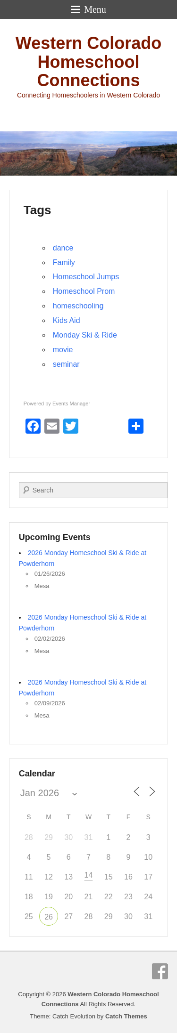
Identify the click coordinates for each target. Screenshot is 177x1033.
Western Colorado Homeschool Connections (88, 61)
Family (64, 262)
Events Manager (71, 403)
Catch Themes (126, 1016)
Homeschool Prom (84, 291)
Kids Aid (66, 320)
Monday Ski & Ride (85, 335)
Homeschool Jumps (86, 277)
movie (63, 350)
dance (63, 248)
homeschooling (78, 306)
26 (48, 917)
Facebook (160, 971)
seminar (66, 364)
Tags (37, 210)
